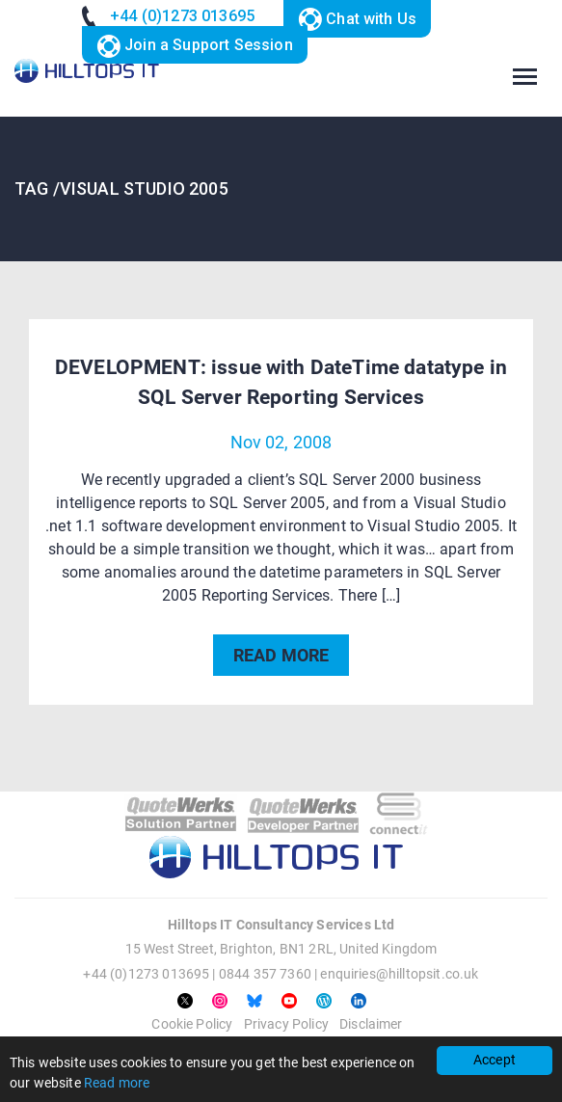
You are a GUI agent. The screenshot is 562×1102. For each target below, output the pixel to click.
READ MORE (281, 655)
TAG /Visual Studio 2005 (121, 188)
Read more (116, 1082)
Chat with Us (357, 20)
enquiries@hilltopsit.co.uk (399, 973)
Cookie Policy (191, 1024)
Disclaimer (371, 1024)
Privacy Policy (286, 1024)
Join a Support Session (194, 47)
